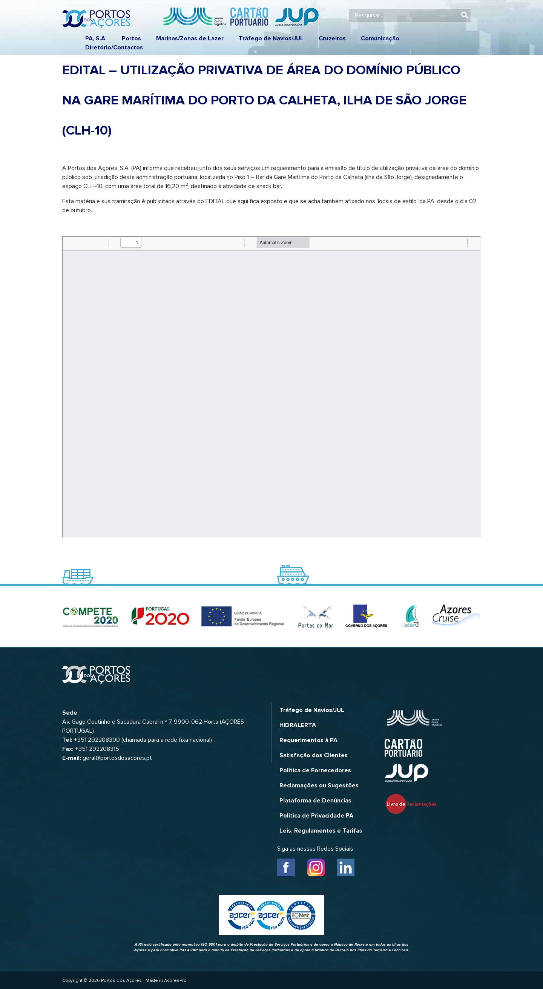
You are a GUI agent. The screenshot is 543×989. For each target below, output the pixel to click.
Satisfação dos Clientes (313, 755)
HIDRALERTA (297, 725)
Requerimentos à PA (308, 740)
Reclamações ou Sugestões (319, 785)
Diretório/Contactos (114, 47)
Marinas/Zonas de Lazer (190, 38)
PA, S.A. (96, 38)
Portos (131, 38)
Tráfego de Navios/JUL (271, 38)
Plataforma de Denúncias (315, 800)
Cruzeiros (332, 38)
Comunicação (380, 38)
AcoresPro (175, 980)
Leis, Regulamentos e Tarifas (320, 830)
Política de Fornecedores (315, 770)
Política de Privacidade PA (316, 815)
